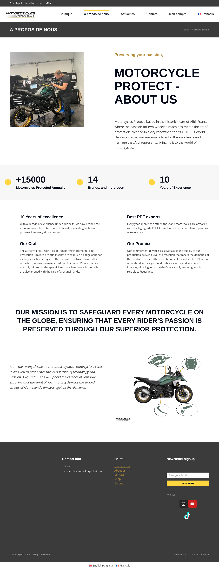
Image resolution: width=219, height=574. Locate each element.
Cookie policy (179, 554)
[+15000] (8, 182)
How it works (122, 466)
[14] (80, 182)
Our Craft (29, 243)
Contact (119, 474)
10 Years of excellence (41, 217)
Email (67, 466)
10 (165, 179)
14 (93, 179)
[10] (152, 182)
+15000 (31, 179)
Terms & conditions (200, 554)
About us (120, 470)
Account (119, 483)
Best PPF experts (144, 217)
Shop (117, 479)
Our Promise (139, 243)
